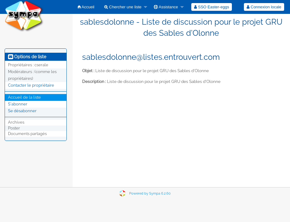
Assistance (166, 7)
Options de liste (27, 56)
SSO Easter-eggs (211, 7)
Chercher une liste (122, 7)
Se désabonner (22, 111)
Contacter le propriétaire (31, 85)
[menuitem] (86, 7)
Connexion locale (264, 7)
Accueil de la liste (24, 97)
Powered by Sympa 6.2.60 (150, 193)
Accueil (86, 7)
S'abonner (17, 104)
